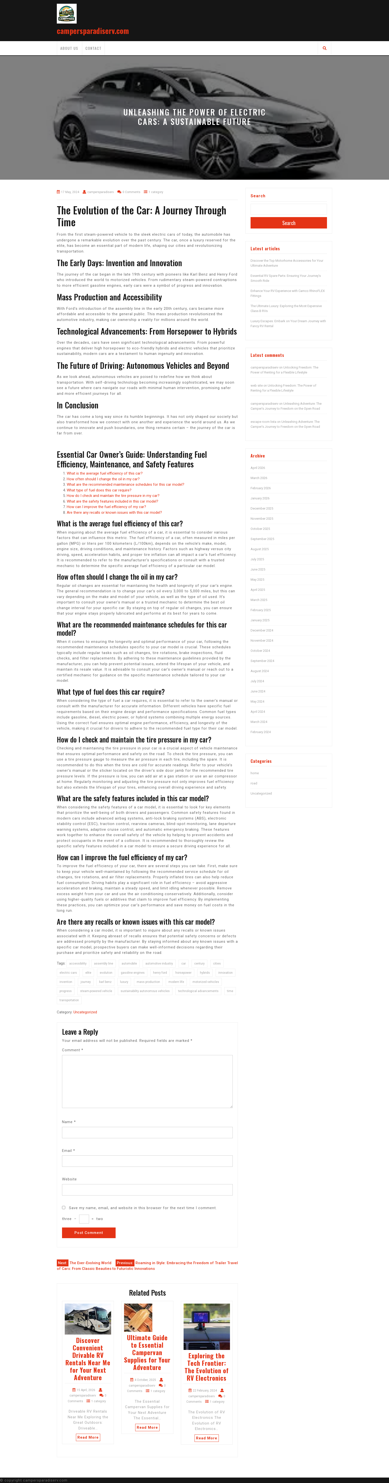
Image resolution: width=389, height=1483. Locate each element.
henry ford (160, 972)
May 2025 (257, 579)
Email (68, 1150)
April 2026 (258, 468)
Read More (88, 1437)
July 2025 (257, 559)
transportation (69, 1000)
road (254, 783)
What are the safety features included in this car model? (112, 501)
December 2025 (262, 508)
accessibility (78, 963)
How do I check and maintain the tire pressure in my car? (113, 495)
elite (88, 972)
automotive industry (159, 963)
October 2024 (260, 651)
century (199, 963)
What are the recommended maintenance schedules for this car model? (125, 484)
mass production (148, 982)
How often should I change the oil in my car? (103, 479)
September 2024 (262, 661)
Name (69, 1122)
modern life (176, 982)
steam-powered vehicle (96, 991)
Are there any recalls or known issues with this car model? (114, 512)
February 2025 (261, 610)
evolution (106, 972)
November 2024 (262, 640)
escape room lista (263, 422)
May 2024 (257, 701)
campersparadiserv (264, 367)
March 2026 (259, 478)
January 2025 (260, 620)
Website (69, 1179)
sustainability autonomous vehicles (145, 991)
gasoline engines (133, 972)
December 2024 (262, 630)
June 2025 (258, 569)
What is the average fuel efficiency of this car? (105, 473)
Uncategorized (85, 1012)
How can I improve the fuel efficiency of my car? (106, 507)
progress (66, 991)
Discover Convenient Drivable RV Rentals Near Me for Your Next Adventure (87, 1359)
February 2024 (261, 732)
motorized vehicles (206, 982)
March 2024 (259, 722)
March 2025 (259, 600)
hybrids (205, 972)
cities (217, 963)
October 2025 (260, 529)
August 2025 (260, 549)
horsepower (183, 972)
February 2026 (261, 488)
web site (257, 385)
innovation (225, 972)
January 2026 (260, 498)
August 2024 (260, 671)
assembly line (103, 963)
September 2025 (262, 539)
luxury (124, 982)
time (230, 991)
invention (66, 982)
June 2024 (258, 691)
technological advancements (198, 991)
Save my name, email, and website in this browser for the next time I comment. (143, 1208)
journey (86, 982)
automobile (129, 963)
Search (258, 196)
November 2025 (262, 518)
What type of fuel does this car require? (99, 490)
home (255, 773)
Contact (93, 48)
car (183, 963)
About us (69, 48)
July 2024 (257, 681)
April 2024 (258, 711)
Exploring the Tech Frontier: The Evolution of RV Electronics (207, 1366)
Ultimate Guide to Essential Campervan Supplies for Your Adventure (147, 1352)
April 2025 (258, 590)
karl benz (105, 982)
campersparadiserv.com (93, 30)
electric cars (68, 972)
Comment (72, 1050)
